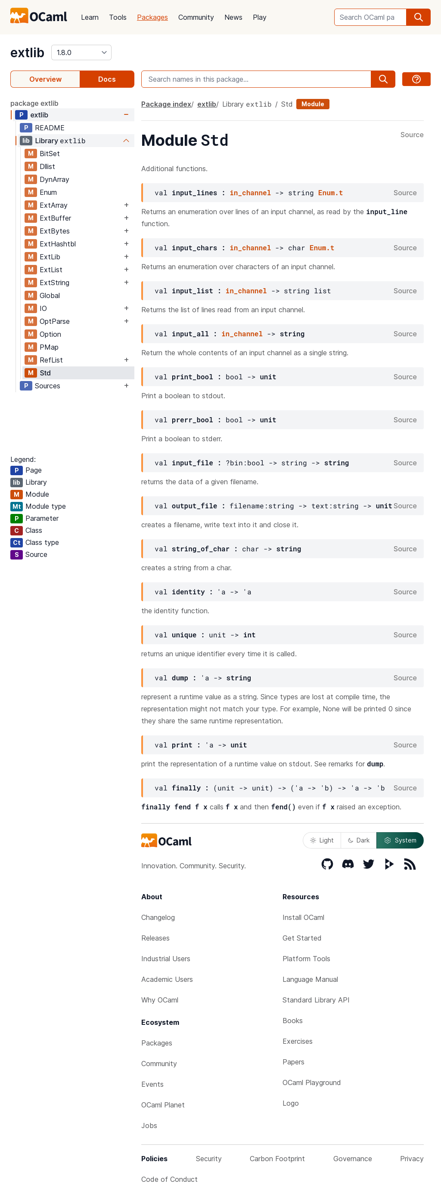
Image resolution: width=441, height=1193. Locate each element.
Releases (155, 938)
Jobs (149, 1125)
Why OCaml (159, 1000)
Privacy (412, 1158)
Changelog (158, 917)
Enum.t (330, 192)
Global (50, 295)
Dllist (47, 166)
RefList (51, 360)
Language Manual (310, 979)
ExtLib (50, 256)
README (50, 127)
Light (322, 840)
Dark (359, 840)
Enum (48, 192)
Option (50, 334)
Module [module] (312, 104)
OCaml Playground (312, 1082)
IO (43, 308)
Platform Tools (306, 958)
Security (209, 1158)
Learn (90, 17)
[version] (81, 52)
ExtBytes (55, 231)
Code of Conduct (169, 1179)
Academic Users (167, 979)
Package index (166, 104)
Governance (352, 1158)
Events (152, 1084)
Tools (118, 17)
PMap (49, 347)
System (400, 840)
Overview (45, 79)
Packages (152, 17)
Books (293, 1020)
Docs (107, 79)
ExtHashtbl (58, 244)
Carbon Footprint (277, 1158)
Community (196, 17)
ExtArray (54, 205)
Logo (291, 1103)
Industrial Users (165, 958)
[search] (419, 17)
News (233, 17)
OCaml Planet (163, 1105)
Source (412, 135)
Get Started (302, 938)
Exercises (298, 1041)
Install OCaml (303, 917)
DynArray (54, 179)
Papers (293, 1062)
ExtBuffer (55, 218)
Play (260, 17)
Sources (47, 385)
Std (45, 373)
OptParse (55, 321)
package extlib (34, 103)
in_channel (250, 192)
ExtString (54, 282)
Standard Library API (316, 1000)
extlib (27, 52)
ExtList (51, 269)
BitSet (50, 153)
